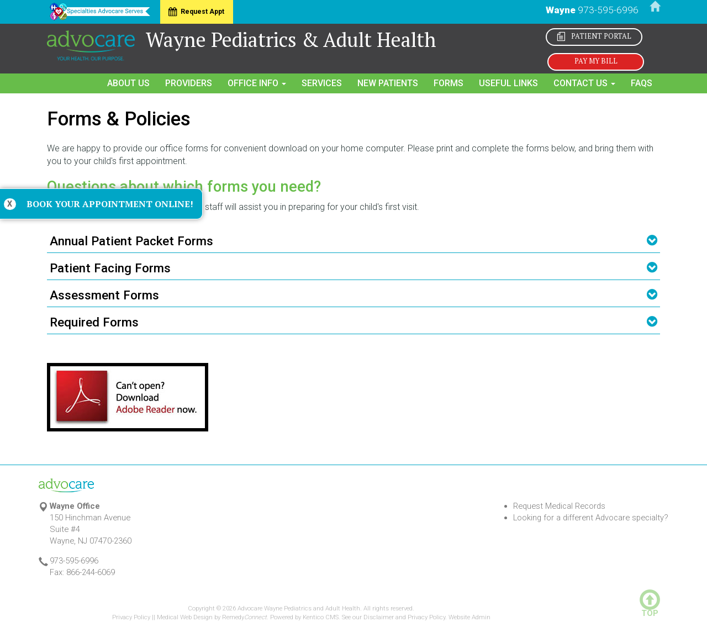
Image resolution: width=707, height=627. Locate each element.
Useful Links (508, 83)
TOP (650, 610)
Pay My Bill (596, 61)
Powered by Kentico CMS (304, 617)
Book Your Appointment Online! (110, 204)
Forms (448, 83)
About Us (128, 83)
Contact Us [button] (584, 83)
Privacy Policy (131, 617)
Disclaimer (378, 617)
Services (322, 83)
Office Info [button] (257, 83)
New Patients (387, 83)
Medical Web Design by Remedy (212, 617)
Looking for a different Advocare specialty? (590, 518)
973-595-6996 (608, 9)
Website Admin (469, 617)
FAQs (641, 83)
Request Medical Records (559, 506)
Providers (188, 83)
